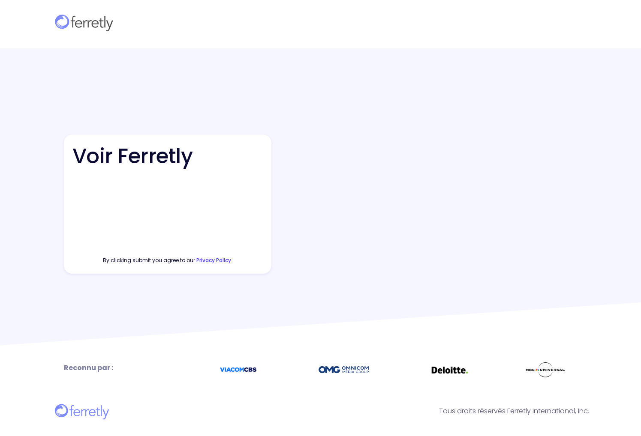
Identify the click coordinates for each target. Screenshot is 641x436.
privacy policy (213, 260)
